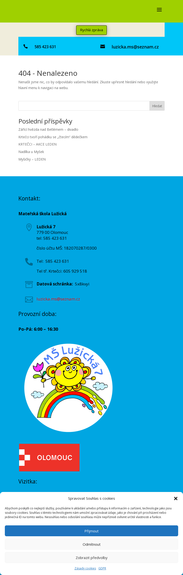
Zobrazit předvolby (92, 557)
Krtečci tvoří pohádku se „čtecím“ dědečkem (53, 137)
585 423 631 (45, 46)
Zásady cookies (85, 568)
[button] (175, 498)
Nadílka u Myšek (31, 151)
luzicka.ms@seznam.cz (135, 47)
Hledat (157, 106)
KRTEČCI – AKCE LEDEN (37, 144)
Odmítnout (92, 544)
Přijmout (91, 531)
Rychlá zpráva (91, 29)
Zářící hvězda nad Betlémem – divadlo (48, 129)
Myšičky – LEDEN (32, 159)
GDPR (102, 568)
